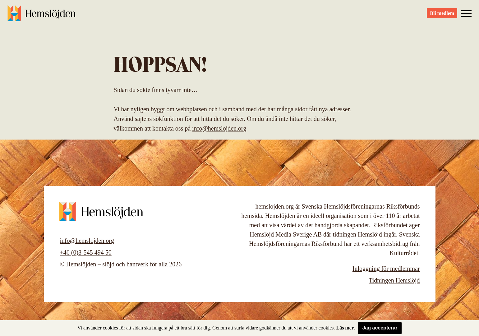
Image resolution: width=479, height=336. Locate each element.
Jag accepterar (380, 327)
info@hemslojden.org (219, 128)
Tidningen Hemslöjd (394, 280)
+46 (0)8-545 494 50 (86, 252)
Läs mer (345, 327)
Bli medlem (442, 15)
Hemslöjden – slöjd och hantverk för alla (41, 16)
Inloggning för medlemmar (386, 268)
